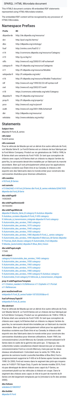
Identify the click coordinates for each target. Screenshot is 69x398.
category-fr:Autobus (35, 213)
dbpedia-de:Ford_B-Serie (13, 191)
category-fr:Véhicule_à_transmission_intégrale (41, 277)
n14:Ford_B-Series (22, 188)
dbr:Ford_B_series (39, 188)
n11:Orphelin (40, 284)
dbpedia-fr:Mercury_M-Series (45, 238)
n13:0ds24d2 (8, 188)
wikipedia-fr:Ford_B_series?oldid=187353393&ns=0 (25, 294)
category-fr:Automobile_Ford (36, 241)
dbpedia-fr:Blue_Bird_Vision (35, 244)
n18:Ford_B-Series (10, 181)
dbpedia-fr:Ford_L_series (43, 235)
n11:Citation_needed (11, 284)
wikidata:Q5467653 (57, 188)
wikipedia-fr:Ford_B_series (14, 301)
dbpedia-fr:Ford (43, 219)
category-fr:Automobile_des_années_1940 (21, 258)
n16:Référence (27, 284)
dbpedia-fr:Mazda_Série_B (14, 213)
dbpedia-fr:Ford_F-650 (30, 216)
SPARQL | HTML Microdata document (25, 3)
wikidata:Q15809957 (11, 387)
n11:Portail (52, 284)
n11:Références (9, 287)
